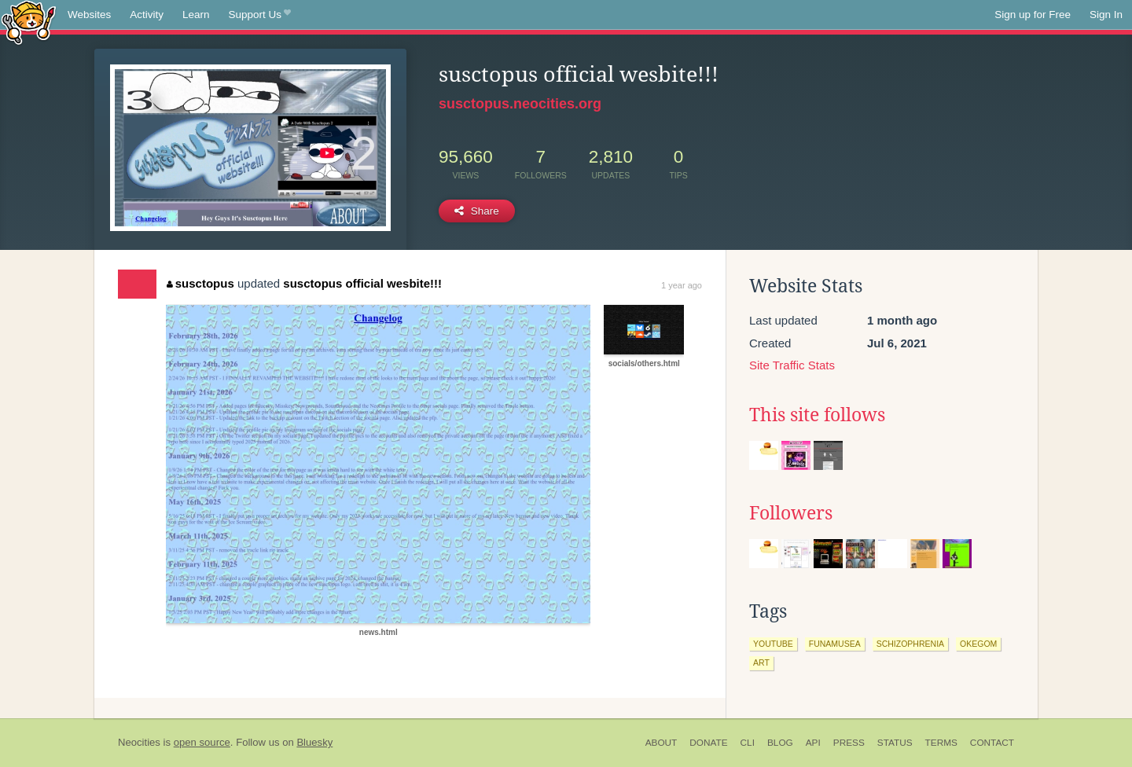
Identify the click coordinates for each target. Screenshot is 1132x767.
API (813, 742)
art (761, 662)
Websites (89, 14)
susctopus (200, 283)
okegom (978, 643)
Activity (147, 14)
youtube (773, 643)
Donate (708, 742)
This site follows (817, 415)
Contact (992, 742)
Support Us (260, 15)
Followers (790, 513)
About (661, 742)
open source (202, 742)
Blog (780, 742)
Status (895, 742)
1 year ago (681, 285)
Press (849, 742)
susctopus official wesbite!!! (362, 283)
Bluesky (314, 742)
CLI (748, 742)
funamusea (835, 643)
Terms (941, 742)
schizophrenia (910, 643)
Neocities (139, 742)
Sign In (1106, 14)
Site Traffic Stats (792, 365)
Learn (196, 14)
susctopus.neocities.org (520, 104)
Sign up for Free (1032, 14)
